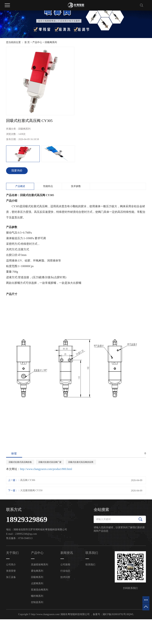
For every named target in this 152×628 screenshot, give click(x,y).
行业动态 (65, 571)
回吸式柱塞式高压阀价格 (20, 462)
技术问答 (65, 577)
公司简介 (11, 564)
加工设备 (11, 577)
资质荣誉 (11, 571)
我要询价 (16, 170)
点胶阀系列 (37, 583)
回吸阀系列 (51, 42)
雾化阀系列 (37, 571)
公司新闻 (65, 564)
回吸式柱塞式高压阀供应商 (80, 462)
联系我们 (90, 564)
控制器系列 (37, 602)
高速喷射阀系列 (39, 564)
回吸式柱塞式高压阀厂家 (49, 462)
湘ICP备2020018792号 (114, 614)
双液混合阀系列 (39, 589)
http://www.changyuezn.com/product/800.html (46, 469)
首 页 (27, 42)
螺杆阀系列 (37, 596)
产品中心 (37, 42)
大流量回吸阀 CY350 (31, 490)
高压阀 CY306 (27, 480)
